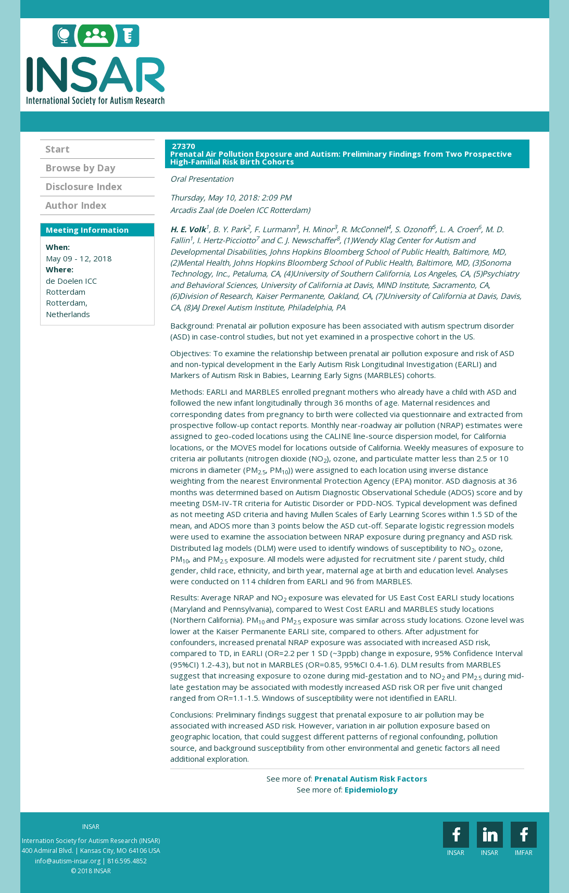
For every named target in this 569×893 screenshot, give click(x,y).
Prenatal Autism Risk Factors (370, 778)
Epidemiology (371, 789)
